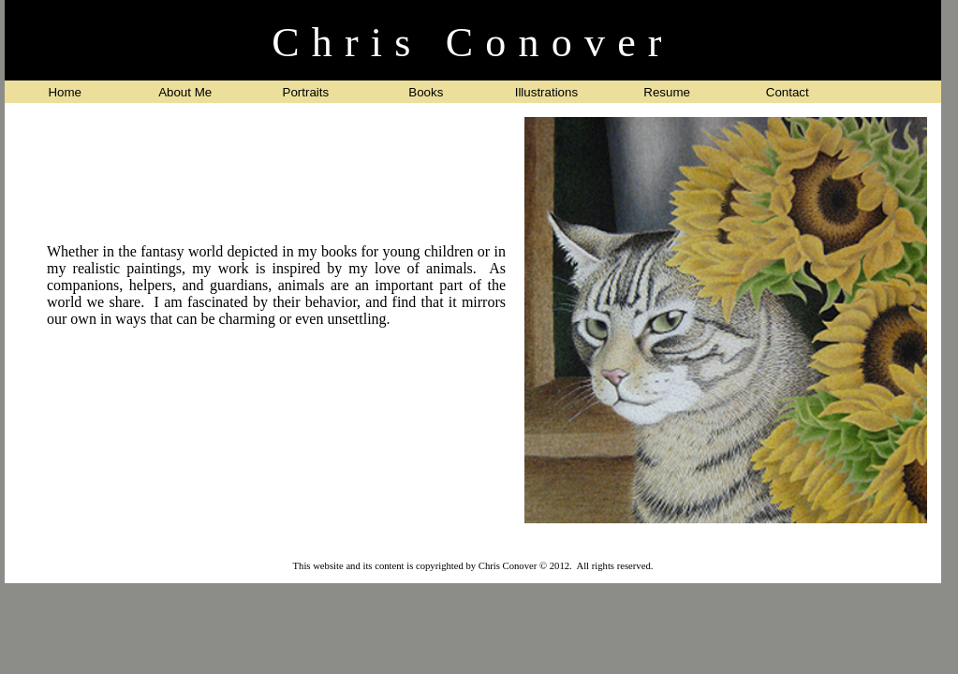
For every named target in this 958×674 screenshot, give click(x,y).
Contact (787, 92)
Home (64, 92)
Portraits (306, 92)
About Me (185, 92)
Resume (666, 92)
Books (425, 92)
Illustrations (546, 92)
